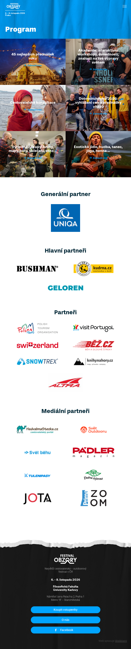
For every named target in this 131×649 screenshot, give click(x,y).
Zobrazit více (33, 65)
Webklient (121, 640)
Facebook (63, 630)
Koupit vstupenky (66, 610)
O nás (65, 620)
